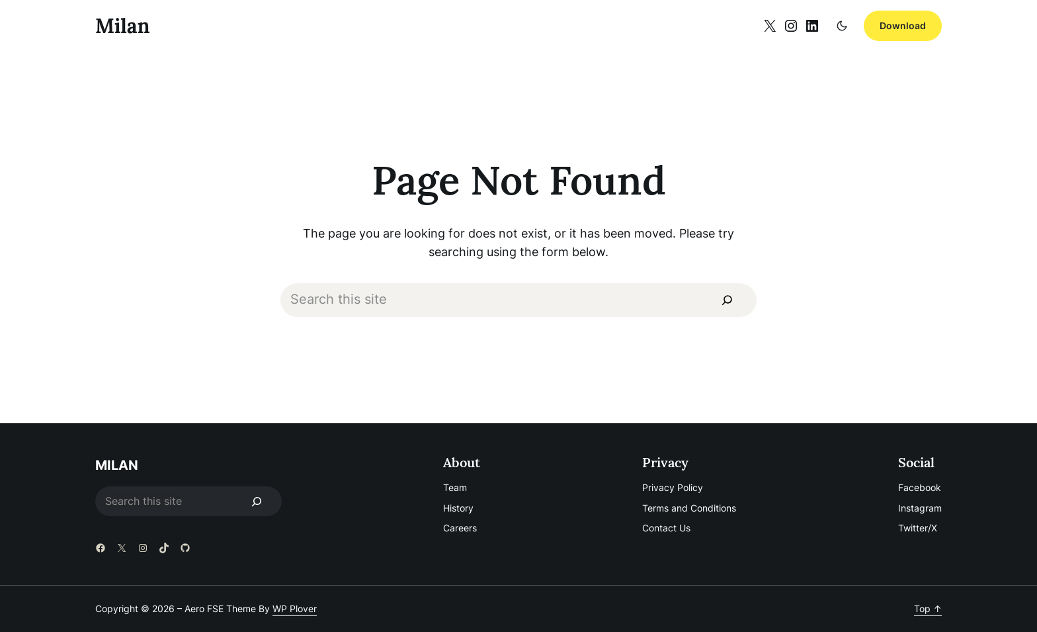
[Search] (727, 300)
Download (903, 25)
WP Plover (294, 608)
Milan (122, 25)
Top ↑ (928, 608)
